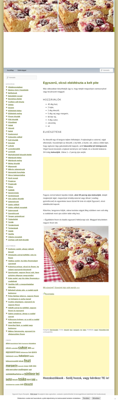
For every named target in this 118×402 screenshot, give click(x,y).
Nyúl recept (13, 178)
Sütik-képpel (21, 70)
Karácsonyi (13, 134)
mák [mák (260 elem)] (30, 366)
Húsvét (11, 128)
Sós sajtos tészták (16, 199)
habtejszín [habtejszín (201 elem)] (10, 356)
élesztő (66, 330)
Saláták (11, 190)
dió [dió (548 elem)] (29, 348)
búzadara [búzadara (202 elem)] (32, 343)
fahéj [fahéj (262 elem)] (18, 352)
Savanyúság (13, 193)
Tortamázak (13, 228)
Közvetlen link (104, 330)
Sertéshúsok (13, 196)
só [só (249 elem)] (23, 374)
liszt (71, 330)
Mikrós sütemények (16, 169)
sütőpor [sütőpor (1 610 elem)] (29, 373)
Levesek (11, 152)
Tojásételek (13, 219)
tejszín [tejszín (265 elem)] (15, 380)
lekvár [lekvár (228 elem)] (21, 361)
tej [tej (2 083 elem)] (37, 373)
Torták (11, 222)
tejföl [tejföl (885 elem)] (9, 379)
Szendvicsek (13, 213)
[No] (115, 398)
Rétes (10, 187)
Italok (10, 131)
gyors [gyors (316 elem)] (34, 352)
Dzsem (11, 108)
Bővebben (96, 398)
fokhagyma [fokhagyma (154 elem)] (24, 352)
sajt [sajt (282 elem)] (30, 369)
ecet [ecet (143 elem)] (33, 348)
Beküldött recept (15, 96)
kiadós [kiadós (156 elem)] (31, 356)
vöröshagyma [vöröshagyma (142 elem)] (10, 384)
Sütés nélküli (13, 205)
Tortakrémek (13, 225)
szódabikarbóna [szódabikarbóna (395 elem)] (13, 374)
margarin (76, 330)
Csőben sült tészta (16, 102)
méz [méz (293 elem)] (34, 366)
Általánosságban (15, 87)
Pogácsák (12, 184)
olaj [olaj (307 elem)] (7, 369)
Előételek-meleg (15, 113)
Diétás (11, 105)
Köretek (11, 143)
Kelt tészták (54, 330)
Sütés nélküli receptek (17, 207)
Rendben (86, 398)
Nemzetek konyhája (16, 172)
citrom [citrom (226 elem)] (8, 348)
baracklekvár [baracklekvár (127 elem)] (14, 343)
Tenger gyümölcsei (16, 216)
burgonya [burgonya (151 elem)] (25, 343)
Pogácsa (12, 181)
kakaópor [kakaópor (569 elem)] (24, 355)
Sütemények (13, 202)
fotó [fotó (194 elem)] (29, 352)
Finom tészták (14, 116)
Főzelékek (12, 122)
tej (81, 330)
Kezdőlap (10, 70)
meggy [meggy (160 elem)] (26, 366)
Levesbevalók (14, 149)
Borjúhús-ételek (15, 99)
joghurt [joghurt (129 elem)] (16, 356)
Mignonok (12, 166)
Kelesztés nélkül (15, 137)
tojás (84, 330)
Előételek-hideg (15, 111)
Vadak (10, 231)
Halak (10, 125)
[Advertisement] (59, 50)
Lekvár (11, 146)
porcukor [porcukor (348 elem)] (13, 369)
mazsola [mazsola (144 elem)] (20, 366)
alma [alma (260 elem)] (8, 343)
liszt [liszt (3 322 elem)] (27, 360)
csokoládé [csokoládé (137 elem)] (14, 348)
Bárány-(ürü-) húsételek (18, 90)
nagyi (96, 330)
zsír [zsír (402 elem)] (22, 384)
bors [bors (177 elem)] (20, 343)
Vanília (11, 234)
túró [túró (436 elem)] (29, 379)
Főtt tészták (13, 119)
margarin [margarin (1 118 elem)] (12, 365)
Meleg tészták (14, 163)
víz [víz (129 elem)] (36, 379)
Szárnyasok (13, 210)
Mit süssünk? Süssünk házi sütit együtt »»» (61, 287)
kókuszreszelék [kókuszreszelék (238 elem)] (12, 361)
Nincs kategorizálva (16, 175)
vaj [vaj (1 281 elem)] (33, 379)
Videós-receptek (15, 237)
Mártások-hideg (15, 158)
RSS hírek (33, 394)
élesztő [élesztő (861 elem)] (28, 384)
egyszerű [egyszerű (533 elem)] (11, 352)
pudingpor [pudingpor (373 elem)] (23, 369)
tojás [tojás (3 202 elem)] (22, 379)
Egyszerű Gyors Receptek (34, 6)
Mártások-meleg (15, 160)
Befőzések (12, 93)
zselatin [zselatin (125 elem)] (17, 384)
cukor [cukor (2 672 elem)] (22, 347)
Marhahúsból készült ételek (20, 155)
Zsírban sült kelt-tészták (18, 240)
